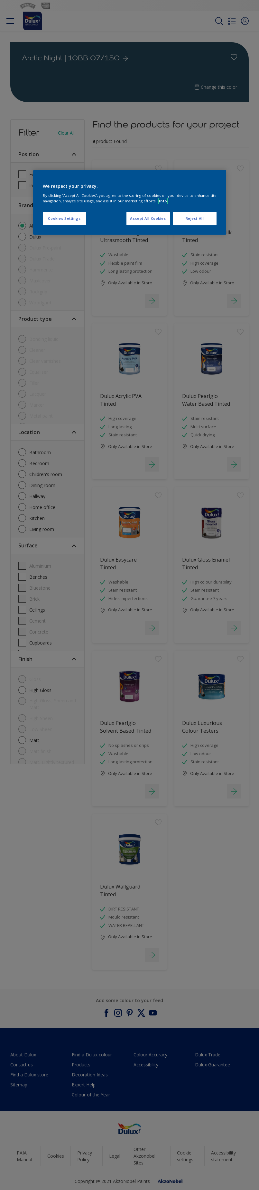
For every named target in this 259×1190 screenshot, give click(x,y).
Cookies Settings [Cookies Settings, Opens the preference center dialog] (64, 218)
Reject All (195, 218)
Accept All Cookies (148, 218)
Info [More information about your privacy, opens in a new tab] (163, 200)
